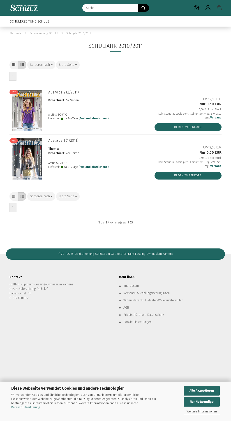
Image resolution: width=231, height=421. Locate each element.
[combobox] (41, 65)
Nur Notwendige (202, 402)
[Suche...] (143, 8)
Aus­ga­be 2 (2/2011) (63, 92)
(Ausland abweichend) (94, 118)
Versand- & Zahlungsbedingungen (146, 293)
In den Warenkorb (188, 127)
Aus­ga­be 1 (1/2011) (63, 140)
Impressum (131, 286)
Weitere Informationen (202, 411)
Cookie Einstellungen (137, 322)
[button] (196, 8)
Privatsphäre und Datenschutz (143, 315)
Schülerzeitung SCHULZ (29, 21)
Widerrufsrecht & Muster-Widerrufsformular (153, 300)
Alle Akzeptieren (201, 391)
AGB (126, 307)
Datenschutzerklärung (25, 407)
